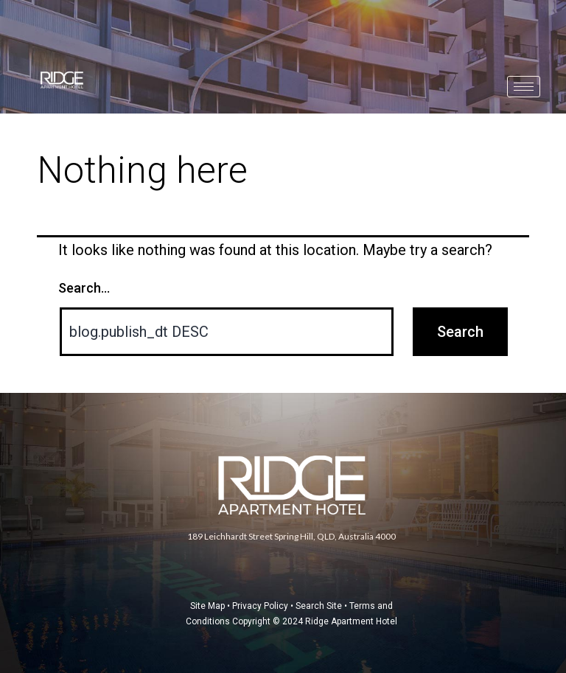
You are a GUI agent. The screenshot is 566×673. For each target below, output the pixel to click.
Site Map (207, 606)
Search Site (319, 606)
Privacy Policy (260, 606)
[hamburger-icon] (523, 86)
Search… (84, 288)
